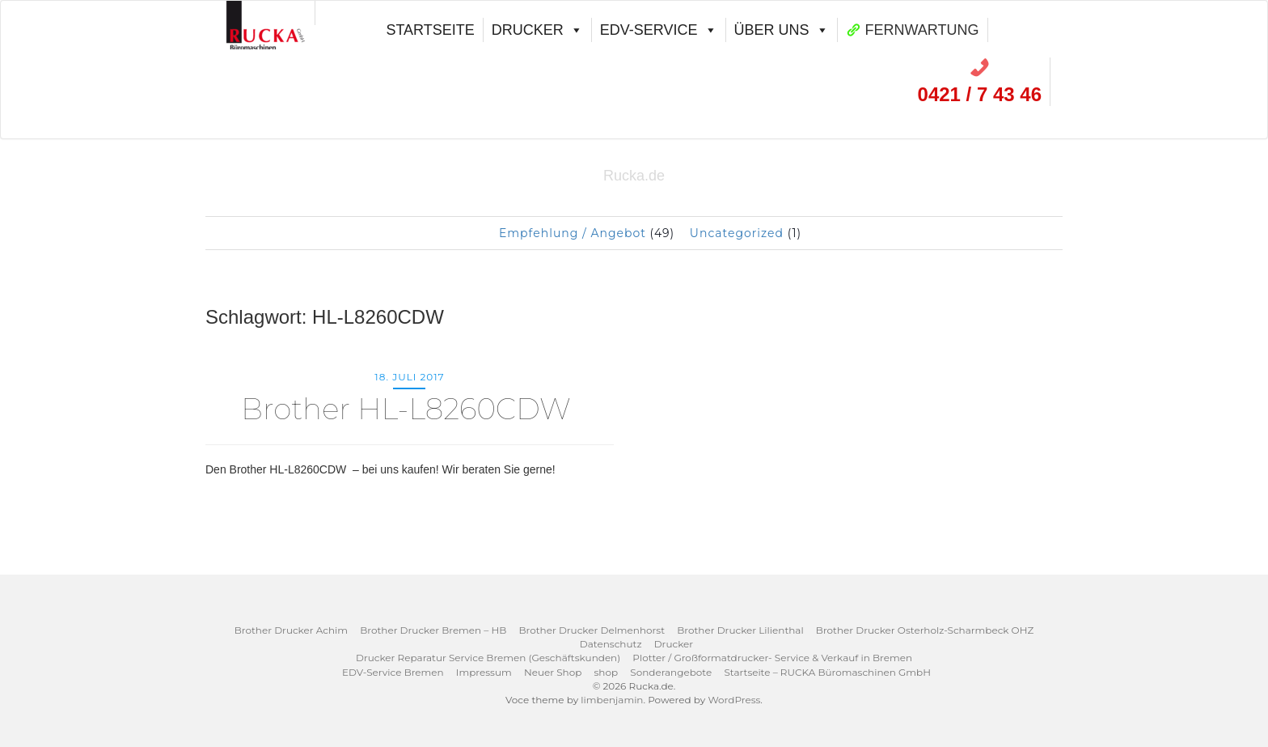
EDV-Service (658, 30)
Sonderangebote (671, 672)
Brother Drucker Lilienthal (740, 630)
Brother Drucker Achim (291, 630)
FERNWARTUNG (922, 30)
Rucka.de (634, 176)
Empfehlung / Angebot (572, 233)
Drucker (537, 30)
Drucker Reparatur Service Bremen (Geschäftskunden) (488, 658)
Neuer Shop (552, 672)
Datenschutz (611, 644)
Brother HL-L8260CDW (409, 409)
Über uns (781, 30)
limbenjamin (612, 700)
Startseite (430, 30)
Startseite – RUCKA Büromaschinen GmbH (827, 672)
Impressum (484, 672)
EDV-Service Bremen (393, 672)
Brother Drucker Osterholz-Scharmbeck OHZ (924, 630)
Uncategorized (737, 233)
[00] (266, 13)
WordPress (734, 700)
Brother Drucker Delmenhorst (591, 630)
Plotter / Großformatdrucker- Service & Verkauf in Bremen (772, 658)
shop (606, 672)
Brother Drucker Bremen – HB (433, 630)
